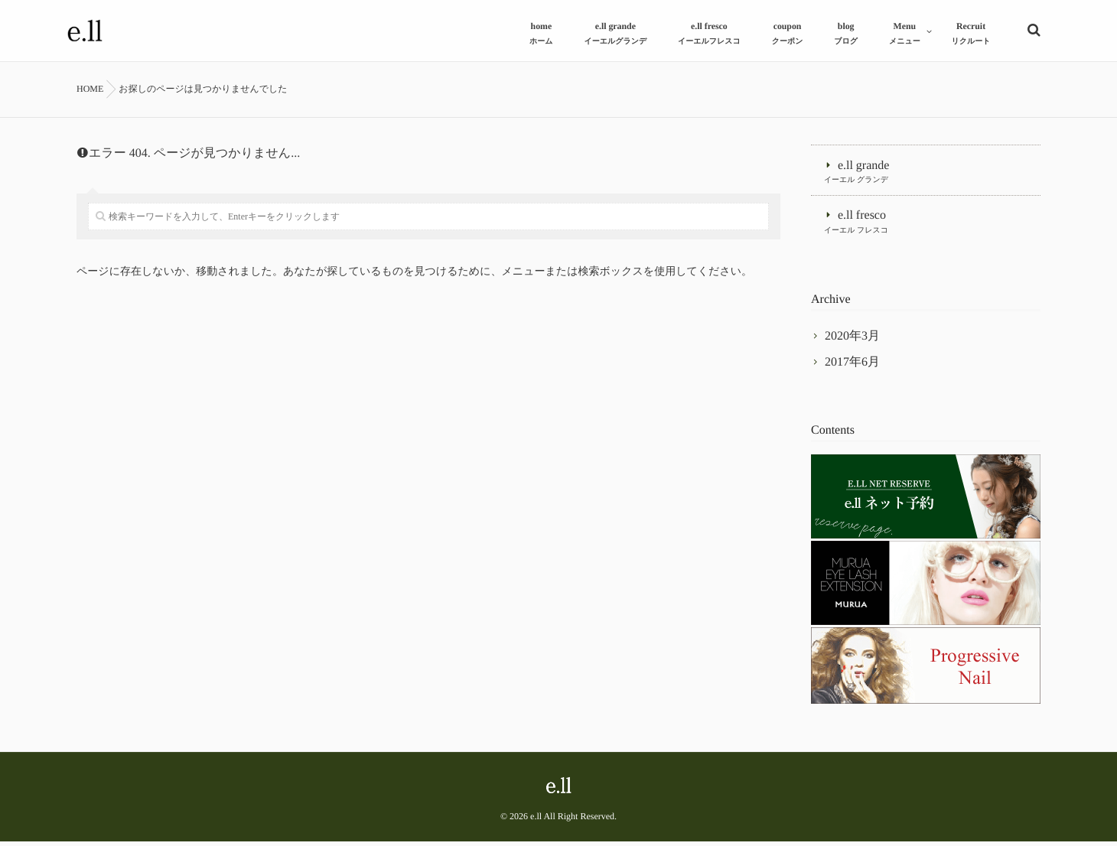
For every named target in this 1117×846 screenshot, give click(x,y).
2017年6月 (852, 366)
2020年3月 (852, 340)
